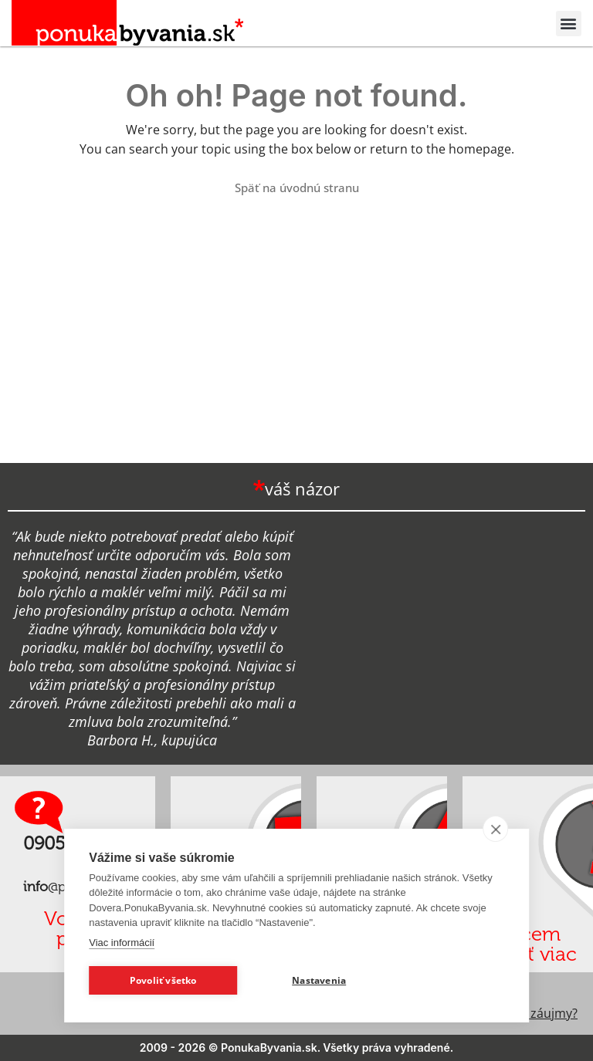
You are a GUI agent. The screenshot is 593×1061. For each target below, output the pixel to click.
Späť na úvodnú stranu (297, 187)
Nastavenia (319, 980)
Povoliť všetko (163, 980)
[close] (495, 829)
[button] (568, 23)
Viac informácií (121, 942)
